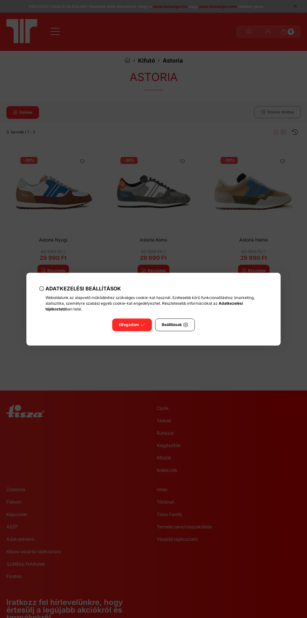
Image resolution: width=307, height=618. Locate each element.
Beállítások (175, 324)
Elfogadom (132, 324)
